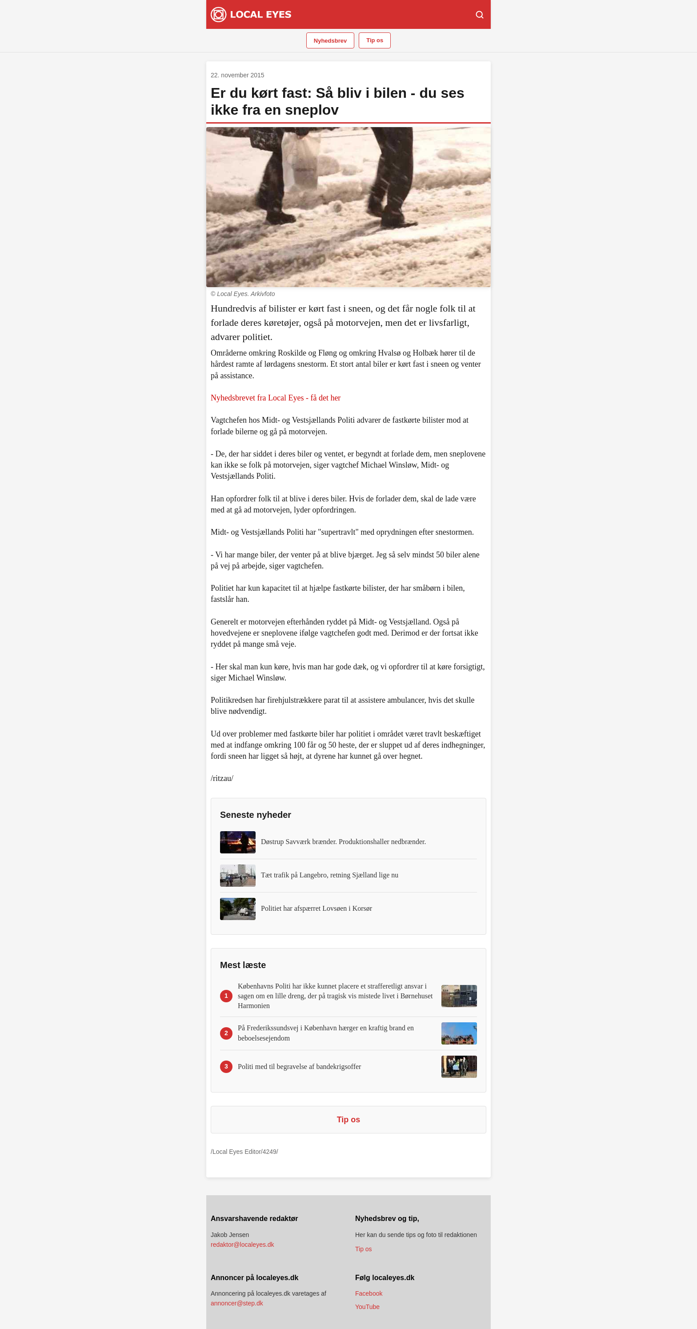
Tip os (374, 40)
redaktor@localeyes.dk (242, 1244)
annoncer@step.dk (237, 1303)
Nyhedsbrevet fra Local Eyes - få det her (275, 397)
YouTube (367, 1306)
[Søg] (479, 14)
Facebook (368, 1293)
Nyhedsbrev (330, 40)
